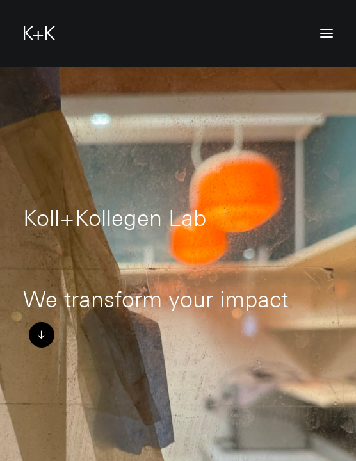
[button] (326, 33)
